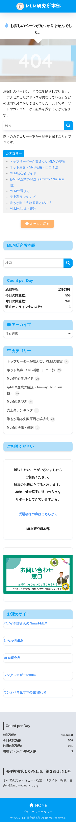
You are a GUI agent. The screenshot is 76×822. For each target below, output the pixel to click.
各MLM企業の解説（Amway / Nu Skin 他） (34, 391)
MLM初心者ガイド (23, 173)
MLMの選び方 (20, 191)
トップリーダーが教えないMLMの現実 (37, 161)
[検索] (68, 125)
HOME (38, 805)
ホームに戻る (37, 223)
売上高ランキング (22, 197)
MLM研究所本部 (38, 6)
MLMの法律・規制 (23, 208)
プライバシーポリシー (37, 812)
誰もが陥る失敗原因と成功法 (31, 203)
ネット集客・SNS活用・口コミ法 (34, 167)
